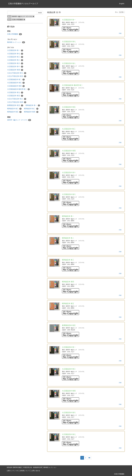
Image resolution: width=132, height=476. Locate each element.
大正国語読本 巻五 (15, 96)
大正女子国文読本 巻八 (16, 99)
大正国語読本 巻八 (15, 60)
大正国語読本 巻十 (15, 67)
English (121, 3)
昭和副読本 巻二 (31, 109)
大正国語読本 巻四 (15, 70)
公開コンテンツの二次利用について (18, 470)
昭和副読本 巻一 (33, 105)
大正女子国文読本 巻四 (16, 102)
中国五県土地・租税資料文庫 (32, 467)
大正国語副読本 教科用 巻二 (18, 89)
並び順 (121, 12)
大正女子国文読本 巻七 (16, 73)
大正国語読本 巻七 (15, 54)
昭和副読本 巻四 (31, 112)
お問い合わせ (35, 470)
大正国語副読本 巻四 (16, 86)
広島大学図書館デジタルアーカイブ (23, 4)
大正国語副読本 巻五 (16, 83)
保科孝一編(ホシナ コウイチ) (19, 120)
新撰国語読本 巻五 (15, 105)
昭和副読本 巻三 (14, 109)
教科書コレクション (16, 42)
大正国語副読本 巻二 (16, 80)
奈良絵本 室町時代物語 (14, 467)
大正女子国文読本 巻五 (16, 76)
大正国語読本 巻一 (15, 50)
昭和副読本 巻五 (14, 112)
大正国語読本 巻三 (15, 57)
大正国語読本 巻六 (15, 63)
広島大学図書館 (14, 34)
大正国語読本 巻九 (15, 92)
